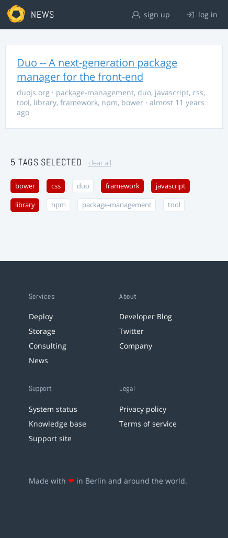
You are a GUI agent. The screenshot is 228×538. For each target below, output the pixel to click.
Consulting (47, 346)
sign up (151, 14)
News (38, 360)
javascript (172, 92)
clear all (99, 163)
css (197, 92)
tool (23, 102)
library (44, 102)
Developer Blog (145, 316)
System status (53, 409)
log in (202, 14)
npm (109, 102)
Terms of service (148, 424)
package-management (95, 92)
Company (135, 346)
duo (144, 92)
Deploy (41, 316)
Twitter (131, 331)
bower (132, 102)
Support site (50, 438)
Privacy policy (142, 409)
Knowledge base (57, 424)
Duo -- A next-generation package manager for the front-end (97, 69)
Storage (42, 331)
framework (79, 102)
